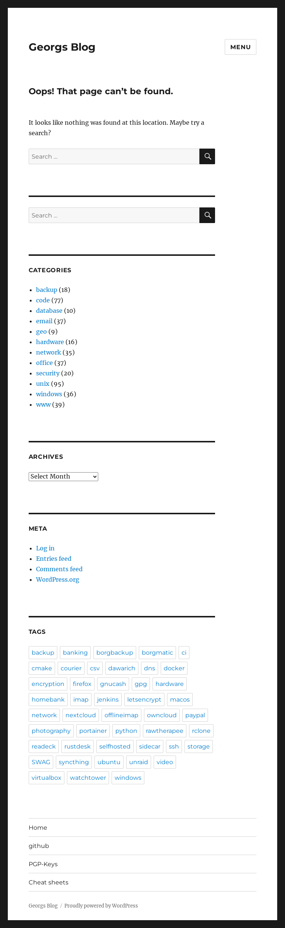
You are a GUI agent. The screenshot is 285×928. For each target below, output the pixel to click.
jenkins (108, 699)
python (126, 730)
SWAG (41, 762)
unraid (138, 762)
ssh (174, 746)
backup (46, 289)
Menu (240, 47)
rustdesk (77, 746)
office (44, 362)
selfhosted (115, 746)
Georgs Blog (62, 47)
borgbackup (114, 652)
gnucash (113, 683)
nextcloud (80, 715)
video (165, 762)
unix (42, 383)
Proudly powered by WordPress (101, 906)
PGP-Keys (43, 864)
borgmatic (157, 652)
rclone (201, 730)
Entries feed (53, 558)
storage (199, 746)
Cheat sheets (48, 882)
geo (41, 331)
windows (49, 394)
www (43, 404)
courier (71, 668)
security (48, 373)
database (49, 310)
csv (95, 668)
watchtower (88, 777)
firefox (82, 683)
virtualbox (46, 777)
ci (184, 652)
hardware (50, 342)
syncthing (74, 762)
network (48, 352)
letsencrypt (144, 699)
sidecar (149, 746)
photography (51, 730)
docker (174, 668)
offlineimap (121, 715)
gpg (141, 683)
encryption (48, 683)
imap (81, 699)
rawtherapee (164, 730)
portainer (93, 730)
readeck (44, 746)
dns (149, 668)
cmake (42, 668)
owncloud (162, 715)
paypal (195, 715)
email (44, 321)
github (39, 845)
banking (75, 652)
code (43, 300)
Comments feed (59, 569)
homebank (48, 699)
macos (180, 699)
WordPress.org (57, 579)
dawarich (121, 668)
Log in (45, 548)
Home (38, 827)
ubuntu (109, 762)
